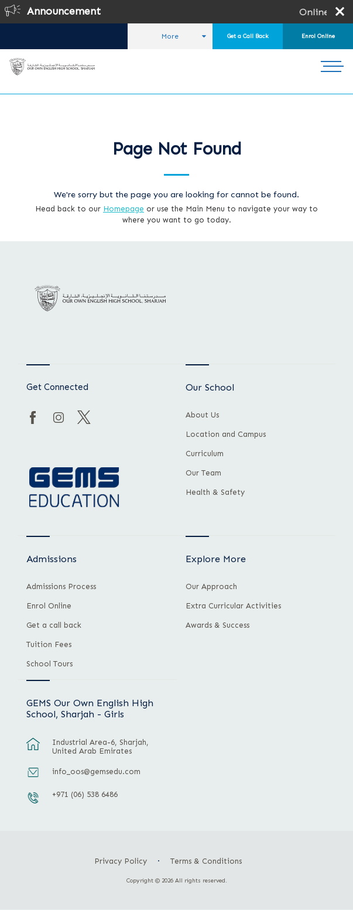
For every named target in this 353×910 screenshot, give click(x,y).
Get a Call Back (248, 36)
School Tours (49, 664)
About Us (202, 415)
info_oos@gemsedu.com (96, 771)
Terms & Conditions (206, 861)
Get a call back (53, 625)
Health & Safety (215, 492)
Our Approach (211, 587)
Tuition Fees (48, 645)
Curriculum (205, 454)
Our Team (203, 473)
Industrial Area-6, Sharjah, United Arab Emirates (100, 746)
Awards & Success (217, 625)
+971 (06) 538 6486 (85, 794)
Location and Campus (226, 434)
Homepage (123, 208)
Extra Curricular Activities (233, 606)
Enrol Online (318, 36)
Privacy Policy (120, 861)
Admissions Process (61, 587)
